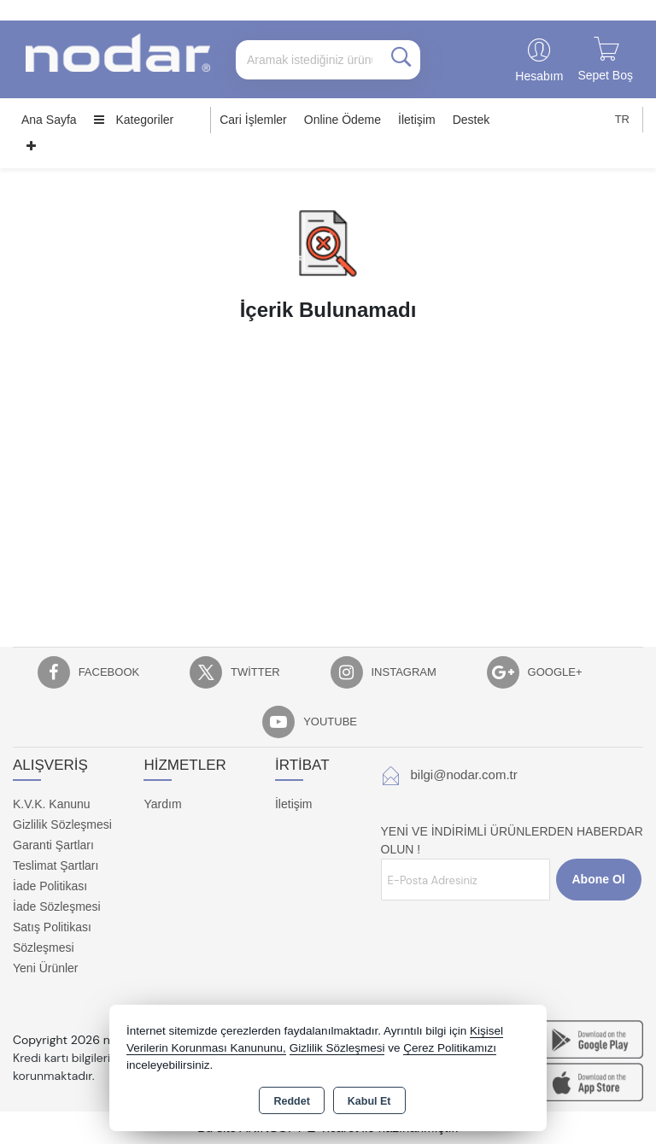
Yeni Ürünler (46, 968)
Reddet (291, 1101)
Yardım (162, 804)
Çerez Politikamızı (449, 1047)
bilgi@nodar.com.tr (464, 774)
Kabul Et (369, 1101)
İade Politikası (50, 886)
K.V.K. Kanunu (52, 804)
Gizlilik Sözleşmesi (62, 824)
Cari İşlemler (253, 119)
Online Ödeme (342, 119)
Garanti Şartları (53, 845)
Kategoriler (134, 119)
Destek (471, 119)
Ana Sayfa (49, 119)
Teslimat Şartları (55, 865)
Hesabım (539, 76)
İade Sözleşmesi (57, 906)
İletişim (417, 119)
